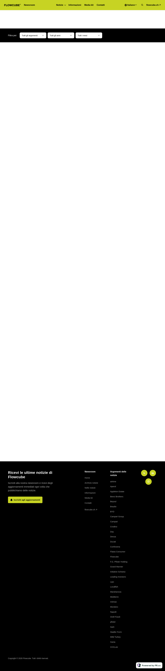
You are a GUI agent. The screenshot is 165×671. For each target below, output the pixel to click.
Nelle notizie (90, 488)
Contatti (101, 5)
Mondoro (114, 607)
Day (112, 532)
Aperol (113, 486)
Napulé (113, 612)
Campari (114, 521)
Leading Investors (118, 577)
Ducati (113, 541)
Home (87, 478)
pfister (113, 622)
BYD (112, 511)
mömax (113, 602)
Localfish (114, 587)
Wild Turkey (115, 637)
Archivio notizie (91, 483)
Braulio (113, 506)
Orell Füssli (115, 617)
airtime (113, 481)
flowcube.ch (152, 5)
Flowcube (114, 557)
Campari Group (117, 516)
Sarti (112, 627)
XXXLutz (114, 647)
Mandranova (115, 592)
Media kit (88, 5)
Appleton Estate (117, 491)
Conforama (115, 547)
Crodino (113, 526)
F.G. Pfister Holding (118, 562)
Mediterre (114, 597)
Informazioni (75, 5)
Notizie (59, 5)
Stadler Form (116, 632)
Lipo (112, 582)
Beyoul (113, 501)
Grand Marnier (116, 567)
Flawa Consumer (117, 551)
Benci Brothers (116, 496)
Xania (112, 642)
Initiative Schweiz (117, 572)
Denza (113, 536)
